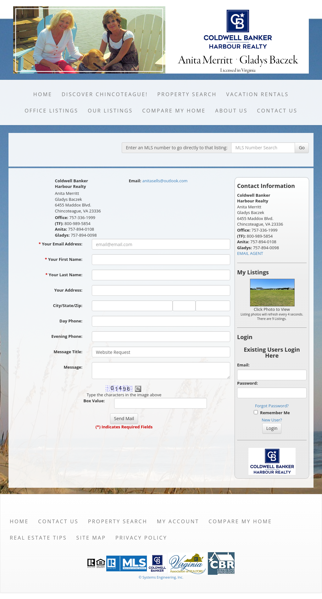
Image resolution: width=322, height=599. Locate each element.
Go (302, 148)
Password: (247, 383)
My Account (178, 521)
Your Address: (68, 290)
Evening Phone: (66, 336)
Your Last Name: (63, 275)
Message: (73, 367)
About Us (231, 110)
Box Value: (94, 401)
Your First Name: (63, 259)
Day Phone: (70, 321)
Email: (243, 365)
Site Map (91, 537)
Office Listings (51, 110)
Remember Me (272, 412)
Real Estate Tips (38, 537)
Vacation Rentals (257, 94)
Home (42, 94)
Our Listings (110, 110)
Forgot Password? (272, 406)
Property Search (187, 94)
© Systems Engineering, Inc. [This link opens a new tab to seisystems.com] (161, 577)
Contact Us (277, 110)
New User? (272, 420)
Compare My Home (174, 110)
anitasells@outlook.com (164, 181)
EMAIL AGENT (250, 253)
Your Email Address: (60, 244)
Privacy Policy (141, 537)
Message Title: (67, 351)
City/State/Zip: (67, 305)
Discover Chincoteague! (105, 94)
